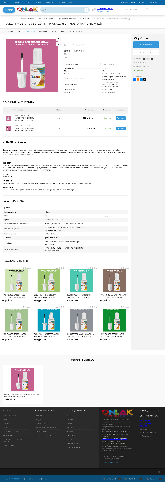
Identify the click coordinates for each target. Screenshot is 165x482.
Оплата (28, 3)
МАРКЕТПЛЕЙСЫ (41, 431)
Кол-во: (138, 58)
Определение (152, 2)
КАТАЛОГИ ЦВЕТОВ (41, 424)
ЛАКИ (5, 427)
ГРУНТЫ (6, 424)
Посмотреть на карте (110, 462)
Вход (122, 2)
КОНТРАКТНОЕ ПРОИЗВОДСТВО (46, 427)
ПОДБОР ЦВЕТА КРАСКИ (43, 435)
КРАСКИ (5, 420)
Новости (49, 3)
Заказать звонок (103, 11)
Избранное (133, 479)
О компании (61, 3)
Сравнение (112, 479)
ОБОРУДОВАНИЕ (8, 445)
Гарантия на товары (73, 447)
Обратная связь (11, 479)
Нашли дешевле (140, 62)
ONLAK (104, 68)
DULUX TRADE (107, 90)
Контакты (38, 3)
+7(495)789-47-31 (105, 8)
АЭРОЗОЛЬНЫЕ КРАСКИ (11, 416)
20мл (104, 71)
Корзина (154, 479)
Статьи (69, 439)
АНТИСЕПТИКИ (8, 435)
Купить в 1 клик (146, 52)
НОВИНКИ (38, 416)
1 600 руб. (88, 128)
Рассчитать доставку (141, 66)
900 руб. (88, 118)
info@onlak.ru (151, 416)
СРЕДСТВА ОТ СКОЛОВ (11, 431)
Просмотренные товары (82, 360)
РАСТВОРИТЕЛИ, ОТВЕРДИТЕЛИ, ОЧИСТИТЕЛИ (14, 440)
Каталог (9, 10)
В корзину (120, 118)
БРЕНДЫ (38, 420)
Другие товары (110, 216)
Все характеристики (107, 64)
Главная (6, 3)
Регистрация (130, 2)
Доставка (17, 3)
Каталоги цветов (72, 443)
